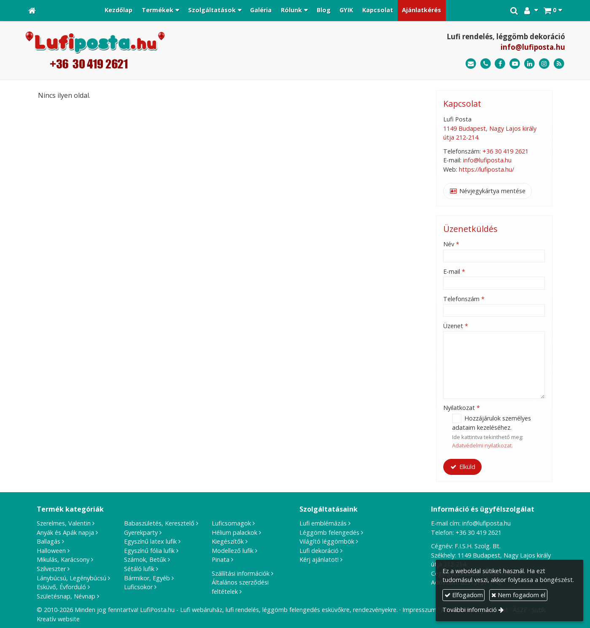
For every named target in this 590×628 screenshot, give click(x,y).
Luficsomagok (231, 523)
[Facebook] (500, 64)
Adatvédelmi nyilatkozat (482, 445)
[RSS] (559, 64)
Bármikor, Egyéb (147, 578)
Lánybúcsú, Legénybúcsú (71, 578)
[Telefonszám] (486, 64)
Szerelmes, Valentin (64, 523)
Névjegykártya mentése (487, 191)
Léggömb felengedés (329, 532)
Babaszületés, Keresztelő (159, 523)
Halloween (51, 551)
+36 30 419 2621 (505, 151)
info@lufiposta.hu (533, 47)
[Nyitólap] (32, 10)
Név (451, 244)
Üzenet (455, 326)
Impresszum (419, 610)
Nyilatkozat (461, 408)
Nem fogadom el (518, 595)
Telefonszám (464, 299)
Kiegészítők (228, 541)
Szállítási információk (240, 573)
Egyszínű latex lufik (150, 541)
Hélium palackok (234, 532)
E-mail (454, 271)
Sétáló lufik (139, 569)
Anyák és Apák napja (65, 532)
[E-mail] (471, 64)
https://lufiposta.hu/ (486, 169)
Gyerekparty (141, 532)
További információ (469, 610)
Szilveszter (51, 569)
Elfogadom (464, 595)
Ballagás (48, 541)
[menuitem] (118, 10)
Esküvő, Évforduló (61, 587)
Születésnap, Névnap (66, 596)
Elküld (462, 467)
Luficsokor (138, 587)
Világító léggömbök (326, 541)
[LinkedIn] (529, 64)
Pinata (220, 559)
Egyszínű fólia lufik (149, 551)
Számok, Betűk (145, 559)
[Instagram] (544, 64)
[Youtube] (515, 64)
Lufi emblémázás (323, 523)
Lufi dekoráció (319, 551)
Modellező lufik (232, 551)
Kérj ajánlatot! (319, 559)
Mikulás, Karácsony (63, 559)
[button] (553, 10)
